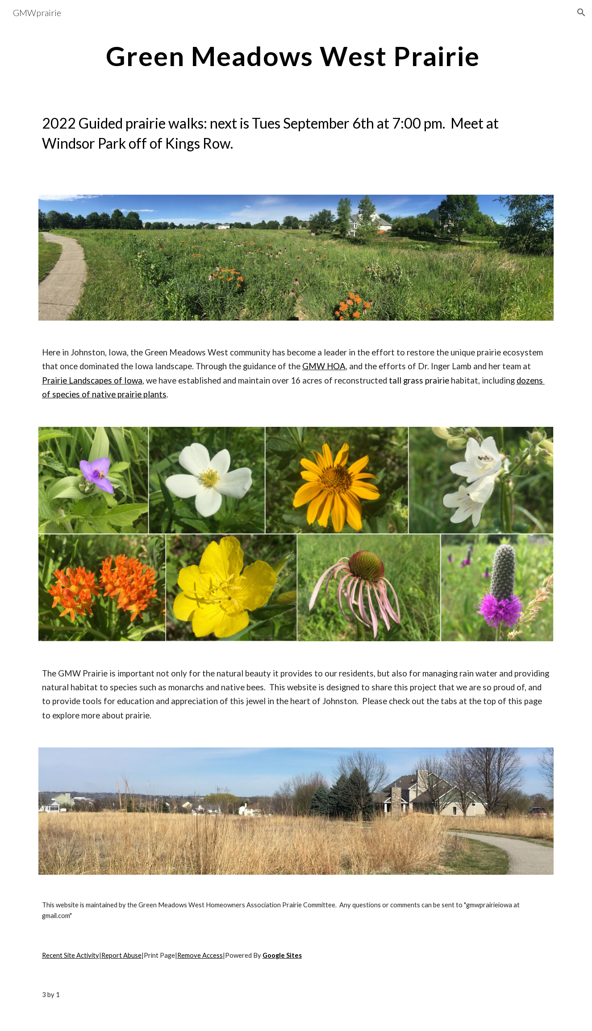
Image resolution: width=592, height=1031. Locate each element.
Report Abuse (121, 955)
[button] (581, 12)
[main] (296, 56)
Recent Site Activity (70, 955)
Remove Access (200, 955)
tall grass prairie (419, 380)
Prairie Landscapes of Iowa (92, 380)
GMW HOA (324, 366)
